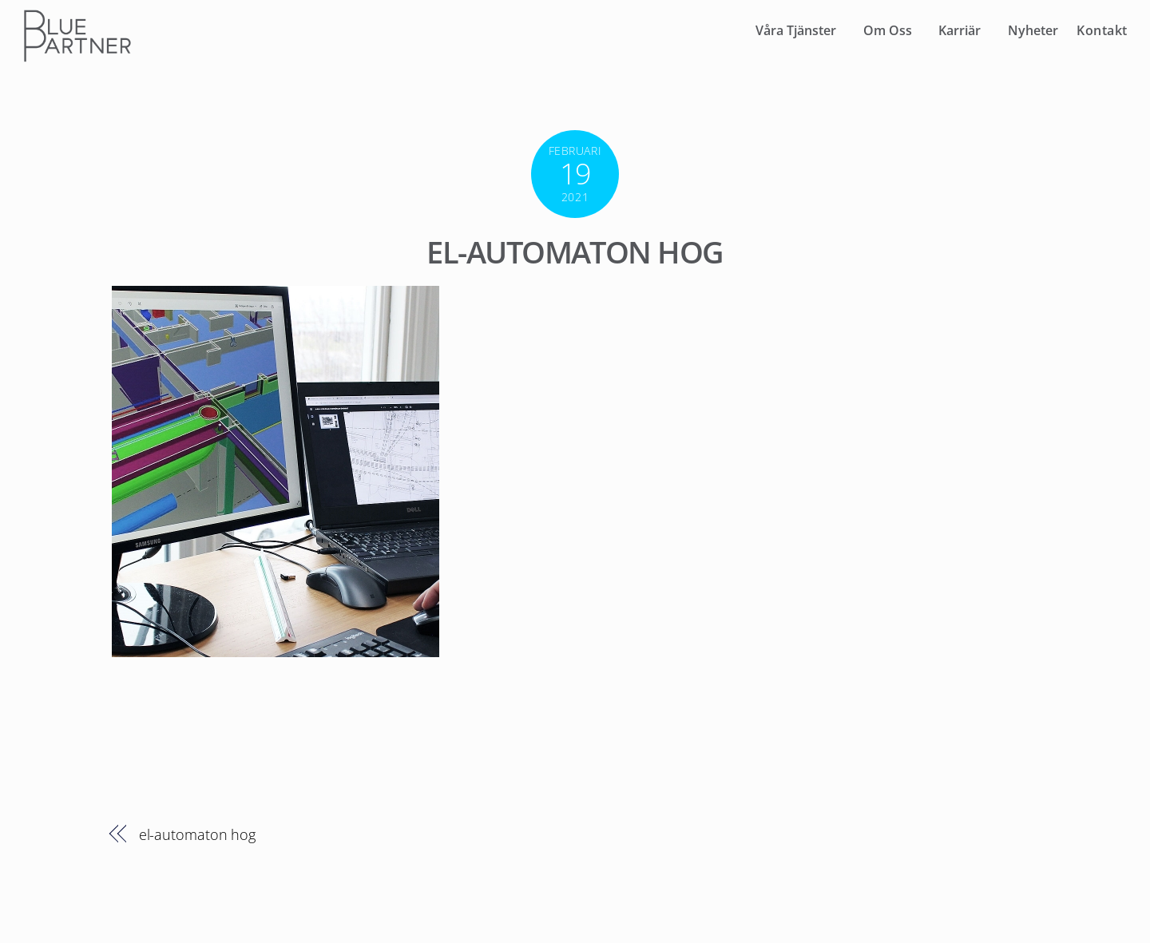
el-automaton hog (574, 251)
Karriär (959, 30)
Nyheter (1033, 30)
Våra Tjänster (795, 30)
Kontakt (1102, 30)
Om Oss (887, 30)
